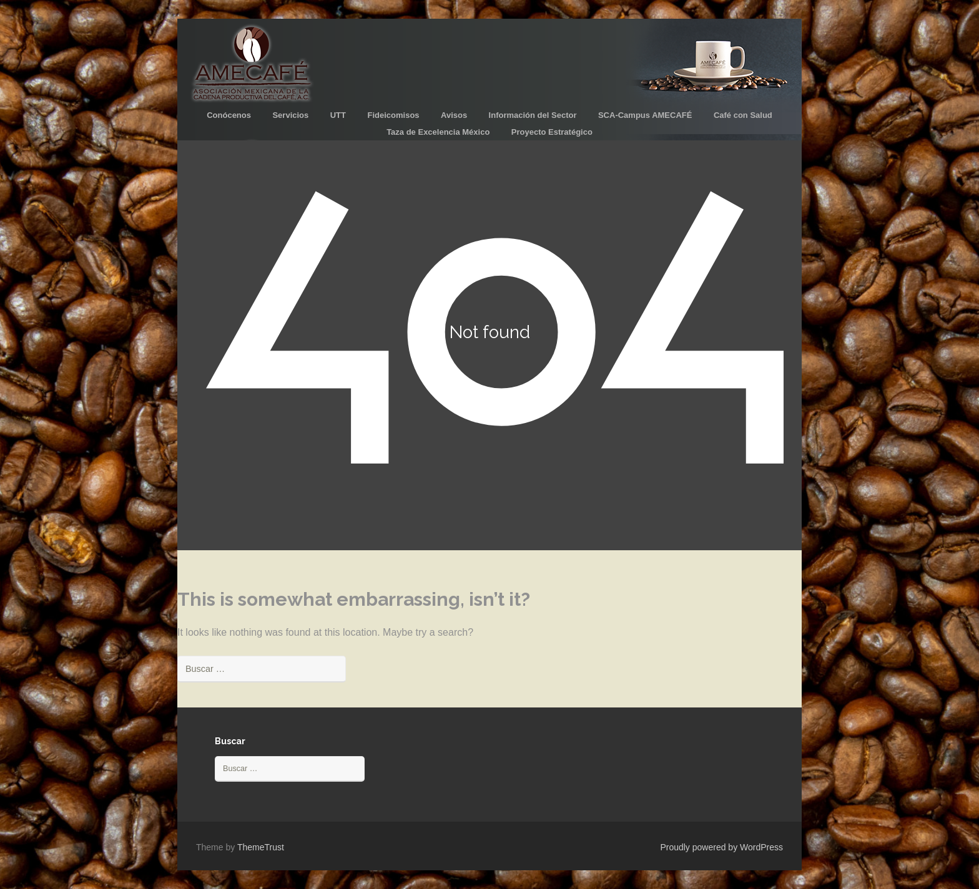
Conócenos (229, 115)
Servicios (290, 115)
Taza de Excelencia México (438, 132)
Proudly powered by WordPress (721, 847)
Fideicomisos (393, 115)
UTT (338, 115)
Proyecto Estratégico (552, 132)
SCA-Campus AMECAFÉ (645, 115)
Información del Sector (533, 115)
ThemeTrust (260, 847)
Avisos (454, 115)
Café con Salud (743, 115)
